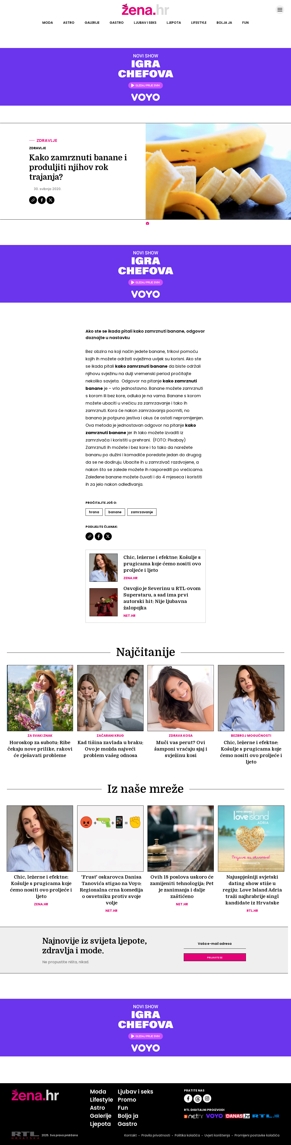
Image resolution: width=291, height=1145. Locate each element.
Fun (245, 22)
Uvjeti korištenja (217, 1135)
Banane (115, 512)
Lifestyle (198, 22)
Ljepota (174, 22)
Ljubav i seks (145, 22)
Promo (127, 1099)
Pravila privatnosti (155, 1135)
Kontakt (130, 1135)
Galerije (92, 22)
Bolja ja (224, 22)
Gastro (117, 22)
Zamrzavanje (142, 512)
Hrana (94, 512)
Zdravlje (47, 140)
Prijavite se (214, 957)
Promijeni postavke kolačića (257, 1135)
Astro (68, 22)
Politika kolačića (187, 1135)
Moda (47, 22)
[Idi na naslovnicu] (145, 14)
